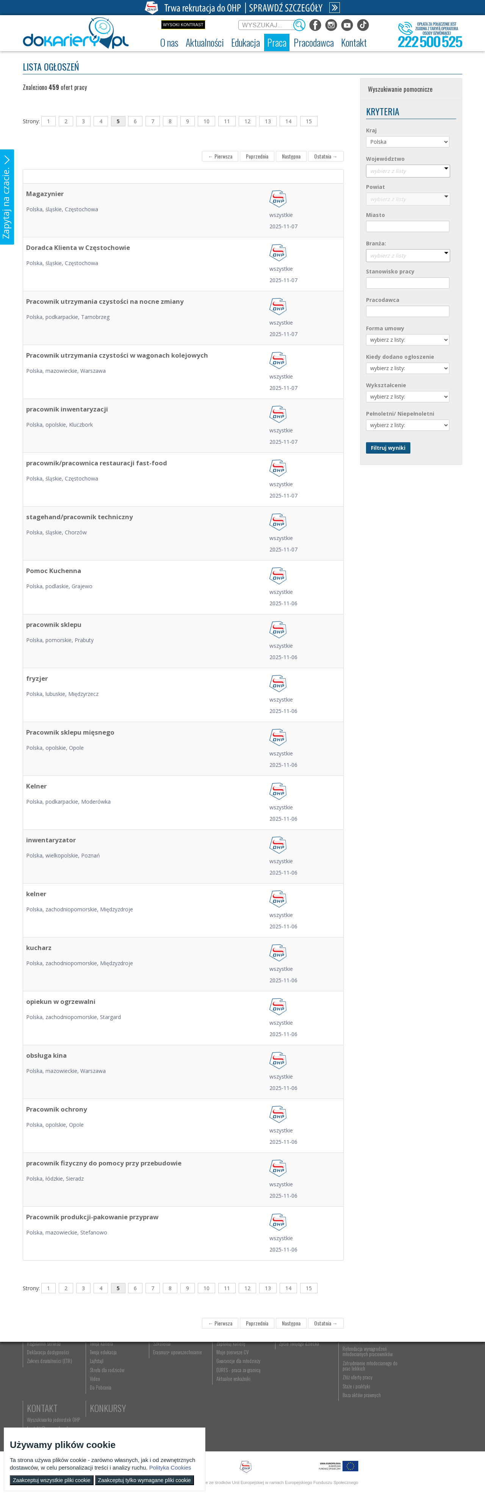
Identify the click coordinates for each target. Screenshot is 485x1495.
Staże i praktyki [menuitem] (354, 1428)
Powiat (375, 186)
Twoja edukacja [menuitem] (102, 1394)
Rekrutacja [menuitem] (162, 1368)
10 (206, 121)
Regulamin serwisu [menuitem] (44, 1385)
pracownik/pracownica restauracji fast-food (96, 463)
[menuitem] (169, 42)
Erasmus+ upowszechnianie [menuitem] (176, 1394)
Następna (291, 156)
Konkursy (420, 1398)
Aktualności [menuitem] (350, 1368)
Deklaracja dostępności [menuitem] (48, 1394)
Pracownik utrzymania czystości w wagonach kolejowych (117, 355)
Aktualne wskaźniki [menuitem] (231, 1420)
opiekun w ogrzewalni (60, 1001)
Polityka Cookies (170, 1467)
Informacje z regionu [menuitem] (108, 1368)
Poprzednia (257, 156)
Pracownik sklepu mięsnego (70, 732)
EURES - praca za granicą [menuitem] (236, 1412)
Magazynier (45, 193)
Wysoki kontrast (183, 24)
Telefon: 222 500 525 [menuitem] (423, 1385)
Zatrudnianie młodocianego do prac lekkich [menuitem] (364, 1407)
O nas (37, 1356)
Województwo (385, 158)
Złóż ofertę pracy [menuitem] (355, 1419)
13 (268, 121)
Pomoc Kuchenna (53, 570)
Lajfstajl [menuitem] (96, 1403)
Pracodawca (382, 299)
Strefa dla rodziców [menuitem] (106, 1412)
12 (247, 121)
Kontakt (417, 1356)
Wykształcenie (386, 385)
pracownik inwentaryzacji (67, 409)
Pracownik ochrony (56, 1109)
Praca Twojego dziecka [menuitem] (297, 1376)
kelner (36, 893)
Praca (225, 1356)
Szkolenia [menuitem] (160, 1385)
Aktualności (112, 1356)
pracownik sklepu (53, 624)
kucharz (39, 947)
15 (309, 121)
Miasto (375, 214)
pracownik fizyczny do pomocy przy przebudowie (103, 1163)
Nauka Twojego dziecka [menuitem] (298, 1368)
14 (288, 121)
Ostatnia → (326, 156)
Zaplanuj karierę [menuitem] (228, 1385)
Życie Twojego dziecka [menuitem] (297, 1385)
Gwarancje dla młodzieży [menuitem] (236, 1403)
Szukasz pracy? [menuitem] (228, 1376)
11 (227, 121)
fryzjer (37, 678)
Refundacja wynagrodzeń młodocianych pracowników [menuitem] (365, 1393)
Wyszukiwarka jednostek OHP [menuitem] (428, 1368)
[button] (7, 197)
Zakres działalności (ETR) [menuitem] (49, 1403)
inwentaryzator (51, 839)
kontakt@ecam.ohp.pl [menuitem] (422, 1376)
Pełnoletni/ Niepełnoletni (400, 413)
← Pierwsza (220, 156)
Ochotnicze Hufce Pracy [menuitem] (48, 1376)
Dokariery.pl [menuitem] (38, 1368)
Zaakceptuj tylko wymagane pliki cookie (144, 1480)
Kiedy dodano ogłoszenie (400, 356)
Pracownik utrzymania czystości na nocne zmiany (105, 301)
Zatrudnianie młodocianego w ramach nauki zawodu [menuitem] (366, 1379)
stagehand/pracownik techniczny (79, 516)
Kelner (36, 786)
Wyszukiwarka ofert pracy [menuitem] (237, 1368)
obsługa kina (46, 1055)
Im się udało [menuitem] (100, 1376)
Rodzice (291, 1356)
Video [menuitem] (94, 1420)
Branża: (376, 243)
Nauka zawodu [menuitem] (164, 1376)
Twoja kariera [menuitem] (101, 1385)
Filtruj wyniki (388, 447)
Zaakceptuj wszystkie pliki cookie (52, 1480)
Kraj (371, 130)
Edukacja (169, 1356)
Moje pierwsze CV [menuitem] (230, 1394)
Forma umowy (385, 328)
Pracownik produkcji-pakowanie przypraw (92, 1216)
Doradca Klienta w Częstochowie (78, 247)
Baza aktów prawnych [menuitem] (359, 1437)
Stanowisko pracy (390, 271)
